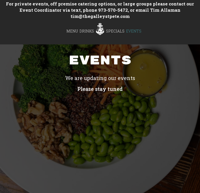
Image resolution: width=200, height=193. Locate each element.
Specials (115, 31)
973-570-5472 (113, 10)
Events (133, 31)
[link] (100, 29)
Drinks (86, 31)
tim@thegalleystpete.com (100, 16)
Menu (72, 31)
